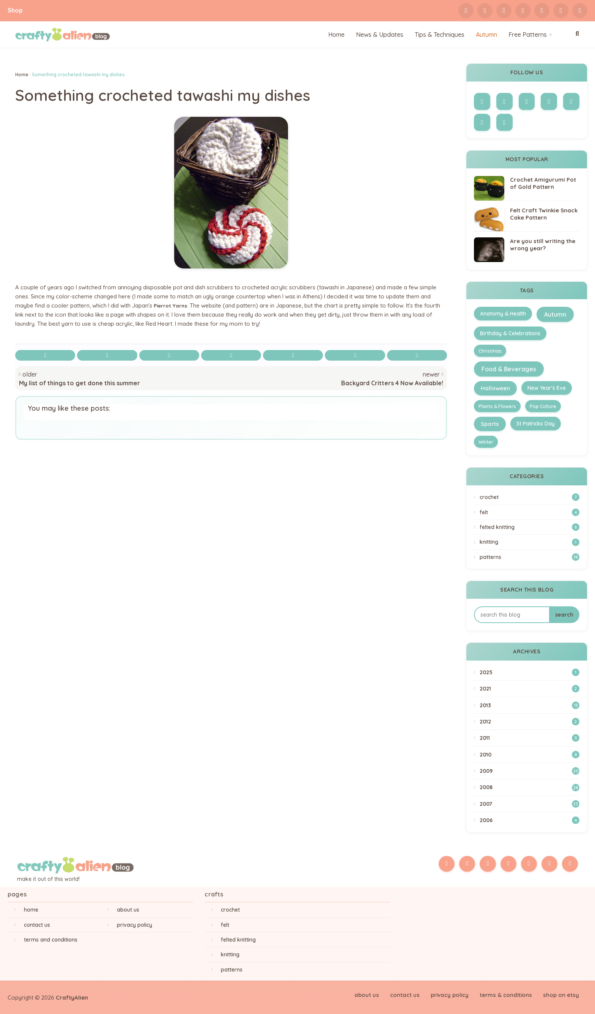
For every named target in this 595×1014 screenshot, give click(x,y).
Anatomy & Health (503, 313)
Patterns (529, 557)
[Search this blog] (511, 614)
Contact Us (37, 924)
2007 (529, 804)
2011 (529, 738)
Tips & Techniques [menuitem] (439, 34)
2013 (529, 705)
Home (21, 74)
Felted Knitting (529, 527)
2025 (529, 672)
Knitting (529, 542)
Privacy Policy (134, 924)
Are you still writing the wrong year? (542, 244)
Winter (486, 442)
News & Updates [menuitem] (379, 34)
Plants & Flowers (497, 406)
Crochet (529, 497)
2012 (529, 721)
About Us (128, 909)
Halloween (495, 388)
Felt (529, 512)
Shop (15, 10)
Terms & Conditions (508, 994)
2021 (529, 688)
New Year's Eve (546, 388)
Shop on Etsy (562, 994)
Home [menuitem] (336, 34)
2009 (529, 771)
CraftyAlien (72, 997)
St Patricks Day (535, 423)
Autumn (555, 314)
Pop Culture (543, 406)
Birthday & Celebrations (510, 333)
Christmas (490, 351)
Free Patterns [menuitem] (527, 34)
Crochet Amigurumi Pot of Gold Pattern (543, 183)
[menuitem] (486, 35)
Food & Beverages (509, 369)
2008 (529, 787)
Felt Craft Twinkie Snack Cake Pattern (544, 214)
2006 (529, 820)
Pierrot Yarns (172, 306)
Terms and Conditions (50, 939)
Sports (490, 423)
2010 (529, 754)
